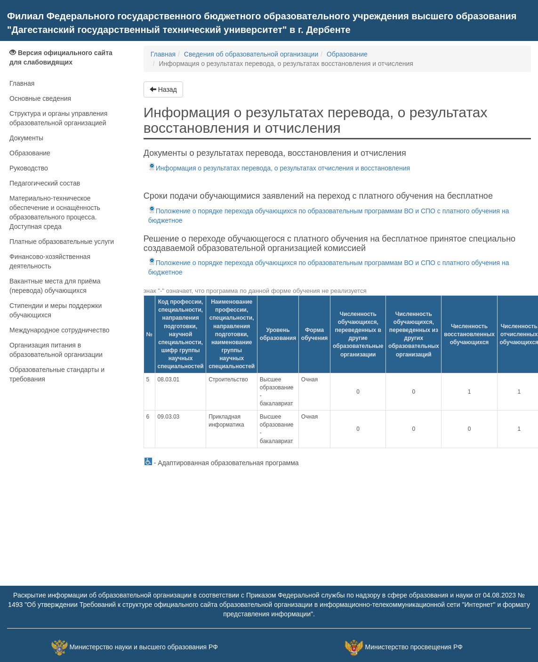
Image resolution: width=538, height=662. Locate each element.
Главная (21, 83)
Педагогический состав (44, 183)
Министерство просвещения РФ (413, 647)
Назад (163, 89)
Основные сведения (40, 98)
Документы (26, 138)
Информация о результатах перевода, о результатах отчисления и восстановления (279, 168)
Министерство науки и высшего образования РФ (144, 647)
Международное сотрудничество (59, 330)
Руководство (28, 168)
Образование (29, 153)
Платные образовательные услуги (61, 241)
